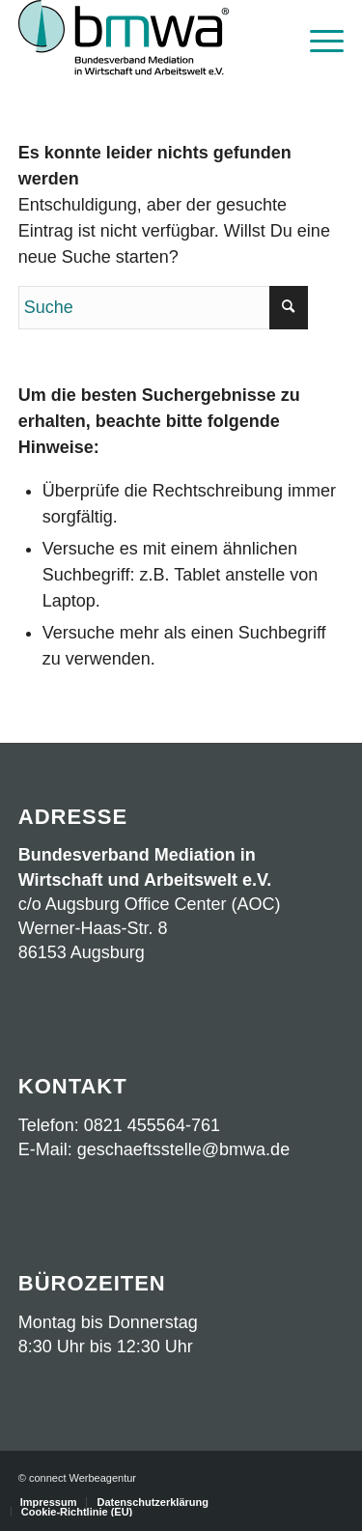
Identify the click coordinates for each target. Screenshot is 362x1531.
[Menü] (317, 38)
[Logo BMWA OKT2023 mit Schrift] (148, 38)
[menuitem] (317, 38)
